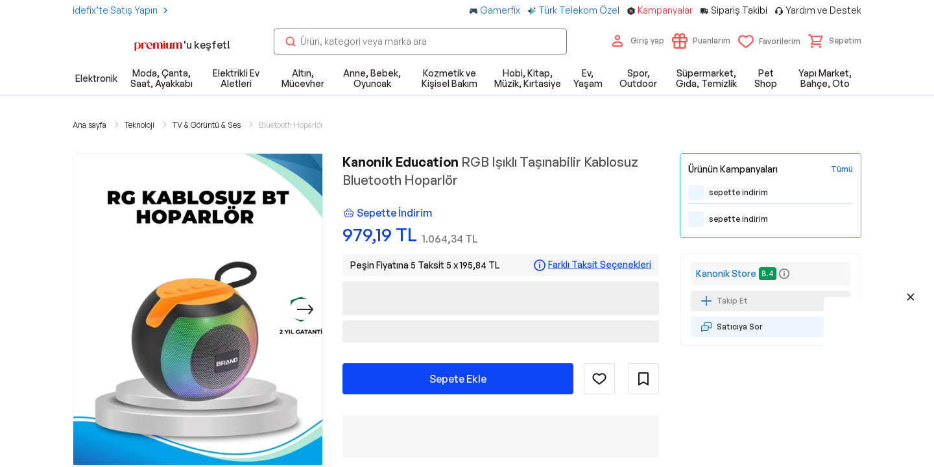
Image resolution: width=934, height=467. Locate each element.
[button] (834, 41)
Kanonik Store (726, 273)
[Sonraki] (305, 309)
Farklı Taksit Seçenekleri (599, 264)
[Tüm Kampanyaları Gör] (842, 169)
